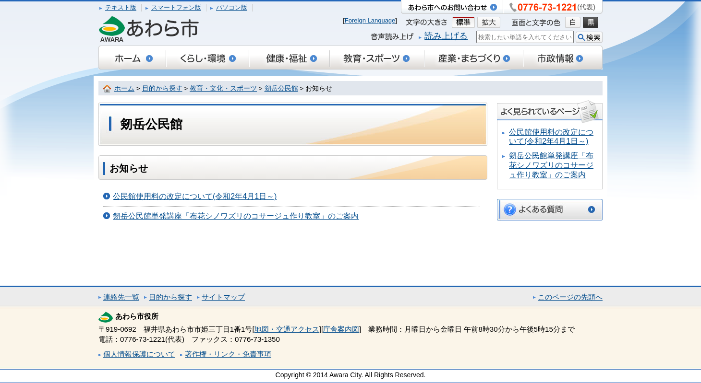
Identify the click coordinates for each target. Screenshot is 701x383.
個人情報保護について (139, 354)
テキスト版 (120, 7)
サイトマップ (223, 297)
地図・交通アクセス (286, 329)
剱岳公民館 (281, 88)
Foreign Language (370, 20)
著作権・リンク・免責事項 (228, 354)
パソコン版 (231, 7)
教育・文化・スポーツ (223, 88)
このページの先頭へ (570, 297)
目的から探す (162, 88)
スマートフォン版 (176, 7)
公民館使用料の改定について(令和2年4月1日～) (195, 196)
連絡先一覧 (121, 297)
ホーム (124, 88)
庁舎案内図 (341, 329)
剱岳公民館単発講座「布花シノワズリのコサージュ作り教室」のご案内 (236, 216)
